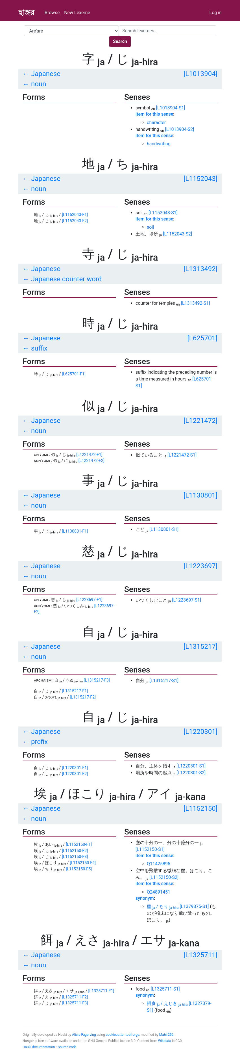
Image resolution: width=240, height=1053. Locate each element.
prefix (39, 742)
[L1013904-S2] (179, 129)
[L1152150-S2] (163, 877)
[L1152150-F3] (75, 856)
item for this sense (154, 114)
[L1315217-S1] (163, 680)
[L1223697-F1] (89, 599)
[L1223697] (200, 566)
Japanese (45, 74)
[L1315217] (200, 646)
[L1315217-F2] (83, 697)
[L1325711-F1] (101, 991)
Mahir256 (166, 1035)
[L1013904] (200, 74)
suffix (39, 348)
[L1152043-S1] (163, 212)
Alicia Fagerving (84, 1035)
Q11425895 (158, 863)
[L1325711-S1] (165, 989)
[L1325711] (200, 955)
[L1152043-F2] (75, 221)
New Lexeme (77, 12)
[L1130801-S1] (163, 529)
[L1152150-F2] (75, 850)
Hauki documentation (39, 1047)
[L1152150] (200, 808)
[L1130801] (200, 495)
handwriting (159, 143)
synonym (145, 898)
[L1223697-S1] (186, 600)
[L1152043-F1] (75, 214)
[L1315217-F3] (97, 680)
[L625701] (202, 338)
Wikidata (164, 1041)
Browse (52, 12)
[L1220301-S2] (191, 772)
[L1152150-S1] (150, 849)
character (156, 122)
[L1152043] (200, 179)
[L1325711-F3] (75, 1003)
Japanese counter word (66, 279)
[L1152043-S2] (177, 234)
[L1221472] (200, 421)
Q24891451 (158, 892)
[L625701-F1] (74, 374)
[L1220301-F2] (75, 773)
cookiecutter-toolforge (122, 1035)
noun (38, 84)
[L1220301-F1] (75, 768)
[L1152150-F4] (83, 862)
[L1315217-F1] (75, 691)
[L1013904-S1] (170, 108)
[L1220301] (200, 732)
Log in (216, 12)
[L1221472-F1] (89, 454)
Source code (67, 1047)
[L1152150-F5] (79, 869)
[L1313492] (200, 269)
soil (150, 227)
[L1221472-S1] (182, 455)
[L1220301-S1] (191, 766)
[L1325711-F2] (75, 997)
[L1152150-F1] (79, 844)
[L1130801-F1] (75, 531)
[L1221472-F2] (91, 460)
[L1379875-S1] (194, 906)
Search (120, 41)
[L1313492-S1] (195, 303)
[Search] (167, 30)
